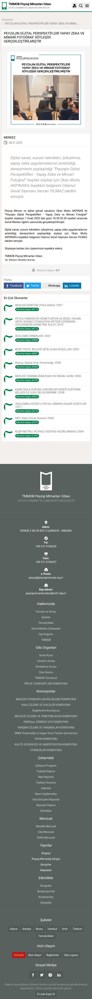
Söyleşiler (46, 902)
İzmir (65, 928)
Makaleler (46, 870)
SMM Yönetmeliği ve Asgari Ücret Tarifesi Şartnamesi (46, 733)
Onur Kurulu (46, 672)
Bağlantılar (52, 955)
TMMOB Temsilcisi (46, 677)
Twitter (32, 285)
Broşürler (46, 864)
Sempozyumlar (46, 891)
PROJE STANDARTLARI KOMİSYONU (46, 683)
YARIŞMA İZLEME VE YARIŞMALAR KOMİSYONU (46, 727)
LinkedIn (72, 285)
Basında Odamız (46, 805)
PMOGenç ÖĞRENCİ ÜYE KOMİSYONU (46, 721)
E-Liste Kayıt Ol (46, 994)
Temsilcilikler (46, 622)
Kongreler (46, 885)
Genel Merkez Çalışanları (46, 628)
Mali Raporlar (46, 776)
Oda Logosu (71, 955)
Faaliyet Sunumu (46, 782)
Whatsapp (52, 285)
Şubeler (46, 617)
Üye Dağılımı (46, 634)
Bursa (39, 928)
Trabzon (77, 928)
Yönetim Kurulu (46, 660)
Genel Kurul (46, 655)
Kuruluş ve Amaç (46, 611)
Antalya (26, 928)
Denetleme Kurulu (45, 666)
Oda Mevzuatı (46, 831)
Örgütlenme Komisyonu (46, 710)
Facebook (14, 285)
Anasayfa (7, 19)
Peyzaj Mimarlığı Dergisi (46, 858)
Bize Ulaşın (34, 955)
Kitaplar (45, 853)
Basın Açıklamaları (46, 793)
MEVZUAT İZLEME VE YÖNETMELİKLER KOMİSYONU (46, 716)
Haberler (46, 788)
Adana (13, 928)
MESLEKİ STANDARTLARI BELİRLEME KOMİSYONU (46, 699)
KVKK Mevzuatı (46, 837)
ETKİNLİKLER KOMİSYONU (46, 750)
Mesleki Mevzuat (46, 826)
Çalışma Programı (46, 765)
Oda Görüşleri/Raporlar (46, 799)
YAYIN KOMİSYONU (46, 738)
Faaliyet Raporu (46, 771)
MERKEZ (10, 137)
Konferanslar (46, 897)
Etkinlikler (46, 810)
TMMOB (46, 639)
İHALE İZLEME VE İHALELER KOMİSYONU (46, 704)
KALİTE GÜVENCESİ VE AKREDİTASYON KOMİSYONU (46, 744)
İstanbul (52, 928)
